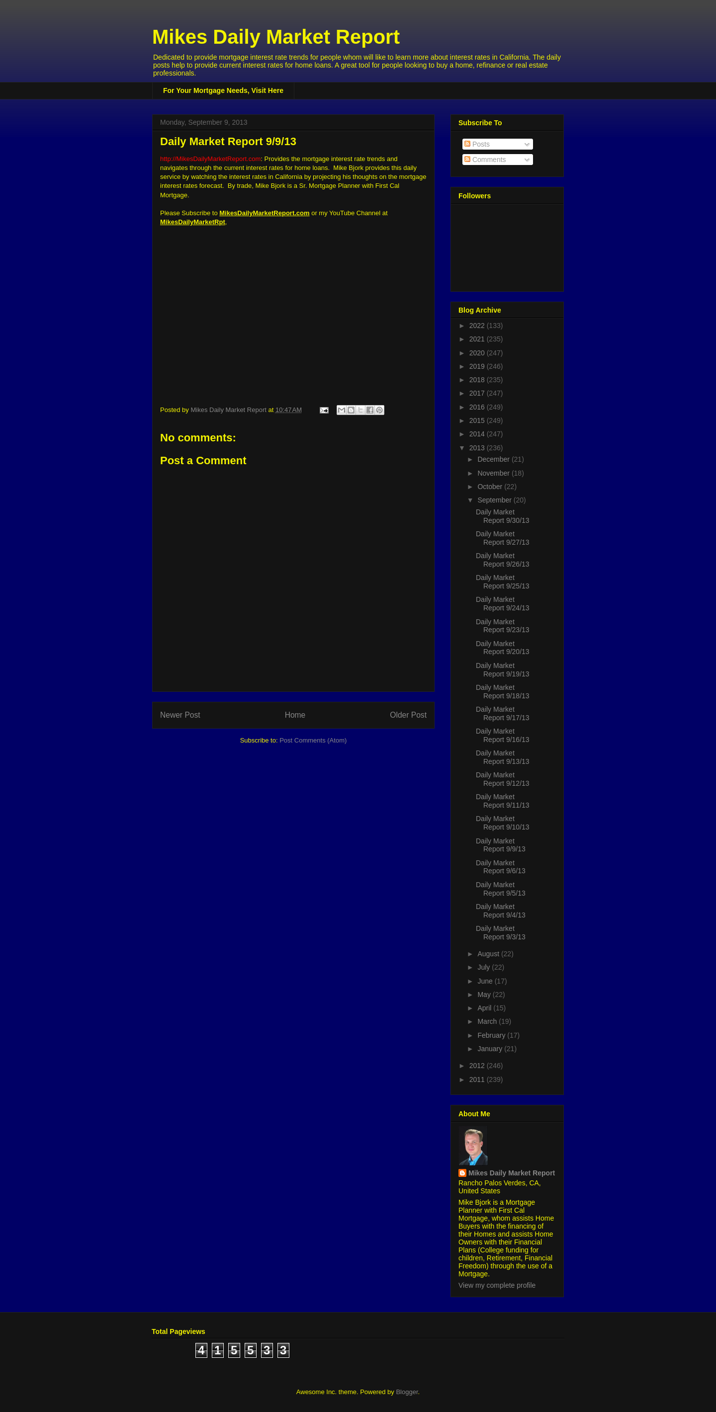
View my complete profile (497, 1285)
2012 (478, 1066)
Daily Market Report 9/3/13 (501, 932)
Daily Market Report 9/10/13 (503, 823)
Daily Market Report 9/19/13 (503, 670)
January (490, 1049)
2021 (478, 339)
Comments (485, 160)
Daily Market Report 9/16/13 (503, 735)
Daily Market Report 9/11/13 (503, 801)
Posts (477, 144)
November (494, 473)
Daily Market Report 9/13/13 (503, 757)
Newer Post (180, 715)
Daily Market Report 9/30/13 (503, 516)
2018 (478, 380)
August (489, 954)
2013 (478, 448)
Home (295, 715)
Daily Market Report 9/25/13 (503, 582)
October (490, 487)
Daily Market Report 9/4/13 (501, 911)
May (484, 994)
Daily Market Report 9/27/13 (503, 538)
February (492, 1035)
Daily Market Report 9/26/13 (503, 560)
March (488, 1021)
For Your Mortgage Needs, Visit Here (223, 90)
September (495, 500)
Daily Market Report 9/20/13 (503, 648)
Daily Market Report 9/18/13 (503, 691)
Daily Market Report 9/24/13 (503, 603)
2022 (478, 326)
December (494, 459)
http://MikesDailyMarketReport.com (210, 159)
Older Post (408, 715)
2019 (478, 366)
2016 (478, 407)
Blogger (407, 1392)
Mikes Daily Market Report (276, 37)
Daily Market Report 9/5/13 (501, 889)
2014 (478, 434)
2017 (478, 393)
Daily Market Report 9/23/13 (503, 626)
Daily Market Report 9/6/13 (501, 867)
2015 (478, 420)
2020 (478, 353)
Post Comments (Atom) (313, 740)
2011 (478, 1079)
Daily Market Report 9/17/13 (503, 713)
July (484, 967)
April (485, 1008)
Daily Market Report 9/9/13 (501, 845)
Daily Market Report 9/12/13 (503, 779)
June (485, 981)
